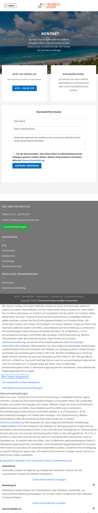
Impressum (8, 282)
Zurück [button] (68, 460)
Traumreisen (8, 250)
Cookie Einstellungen (15, 226)
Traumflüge (8, 261)
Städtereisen (8, 255)
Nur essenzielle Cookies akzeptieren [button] (21, 382)
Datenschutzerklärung (33, 160)
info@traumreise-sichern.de (24, 219)
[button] (10, 5)
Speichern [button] (21, 460)
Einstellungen (77, 342)
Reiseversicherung (11, 266)
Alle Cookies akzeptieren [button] (15, 376)
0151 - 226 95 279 (20, 214)
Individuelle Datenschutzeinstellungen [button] (22, 387)
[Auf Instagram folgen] (92, 5)
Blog (4, 245)
